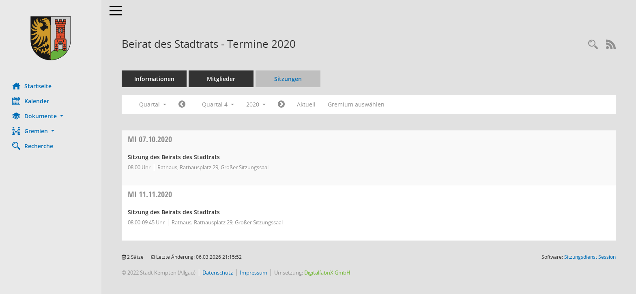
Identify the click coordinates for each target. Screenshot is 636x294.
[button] (50, 116)
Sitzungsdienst (590, 257)
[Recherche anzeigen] (593, 44)
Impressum (253, 272)
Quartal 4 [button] (218, 104)
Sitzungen (288, 79)
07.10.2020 (150, 139)
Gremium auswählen (356, 104)
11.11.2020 (150, 194)
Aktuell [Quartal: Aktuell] (306, 104)
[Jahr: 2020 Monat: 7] (181, 104)
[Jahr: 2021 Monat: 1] (281, 104)
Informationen (154, 79)
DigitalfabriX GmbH (327, 272)
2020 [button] (256, 104)
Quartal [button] (152, 104)
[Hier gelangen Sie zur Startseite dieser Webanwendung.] (50, 38)
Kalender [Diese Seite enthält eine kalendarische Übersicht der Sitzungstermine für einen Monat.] (30, 101)
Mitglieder (221, 79)
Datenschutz (217, 272)
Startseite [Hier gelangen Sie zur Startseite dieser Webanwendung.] (32, 86)
